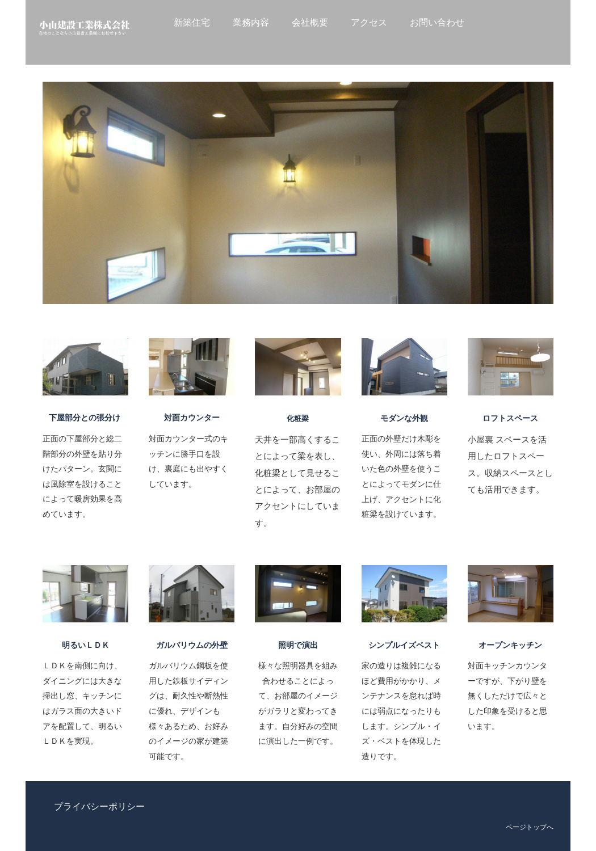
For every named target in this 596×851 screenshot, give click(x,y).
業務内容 (251, 22)
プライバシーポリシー (99, 806)
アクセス (369, 22)
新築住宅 (192, 22)
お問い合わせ (437, 22)
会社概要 (310, 22)
